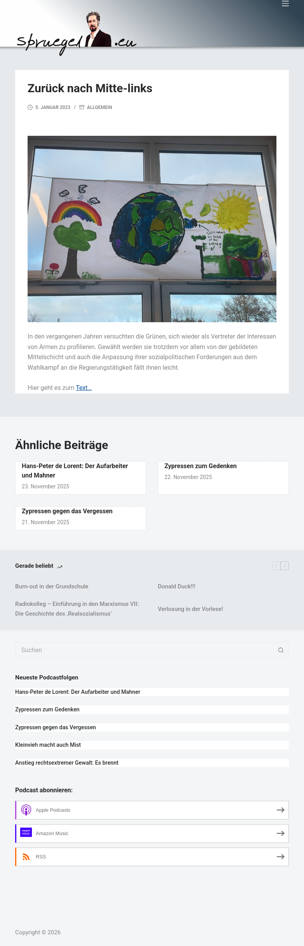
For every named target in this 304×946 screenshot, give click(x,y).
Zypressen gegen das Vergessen (67, 511)
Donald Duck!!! (176, 586)
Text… (84, 387)
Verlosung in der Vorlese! (190, 609)
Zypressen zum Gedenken (200, 466)
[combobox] (145, 650)
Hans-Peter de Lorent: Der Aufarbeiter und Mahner (77, 692)
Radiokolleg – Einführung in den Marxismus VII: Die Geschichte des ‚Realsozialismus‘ (77, 608)
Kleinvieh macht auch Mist (48, 745)
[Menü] (285, 3)
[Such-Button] (281, 649)
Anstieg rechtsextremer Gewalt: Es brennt (67, 763)
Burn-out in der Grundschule (51, 586)
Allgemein (99, 107)
